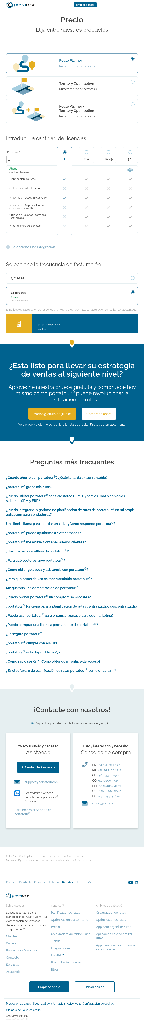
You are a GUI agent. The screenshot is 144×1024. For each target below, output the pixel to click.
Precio (55, 927)
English (11, 882)
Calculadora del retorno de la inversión (19, 324)
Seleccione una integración (33, 247)
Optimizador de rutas (111, 920)
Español (68, 882)
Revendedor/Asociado (22, 950)
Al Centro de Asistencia (38, 767)
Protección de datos (18, 1003)
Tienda (56, 941)
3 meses (17, 278)
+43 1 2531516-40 (109, 796)
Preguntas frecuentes (66, 962)
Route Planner (70, 60)
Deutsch (25, 882)
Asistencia (13, 972)
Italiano (54, 882)
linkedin (136, 882)
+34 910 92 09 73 (108, 765)
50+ (130, 159)
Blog (54, 969)
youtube (130, 882)
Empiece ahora (85, 4)
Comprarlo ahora (98, 414)
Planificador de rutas (65, 912)
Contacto (12, 957)
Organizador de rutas (111, 912)
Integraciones (60, 948)
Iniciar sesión (95, 987)
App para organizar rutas (113, 927)
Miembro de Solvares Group (23, 1009)
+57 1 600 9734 (108, 780)
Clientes (11, 936)
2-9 (86, 159)
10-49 (108, 159)
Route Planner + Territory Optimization (76, 108)
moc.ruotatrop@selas (107, 803)
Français (40, 882)
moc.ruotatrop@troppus (42, 782)
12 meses (18, 292)
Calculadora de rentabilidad (71, 934)
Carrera (11, 943)
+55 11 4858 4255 (109, 786)
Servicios (12, 964)
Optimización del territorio (69, 920)
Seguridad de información (49, 1003)
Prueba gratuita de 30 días (52, 414)
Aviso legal (74, 1003)
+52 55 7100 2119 (109, 770)
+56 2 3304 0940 (108, 775)
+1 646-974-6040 (109, 791)
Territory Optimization (76, 83)
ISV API (56, 955)
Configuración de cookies (98, 1003)
